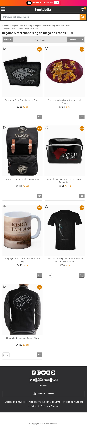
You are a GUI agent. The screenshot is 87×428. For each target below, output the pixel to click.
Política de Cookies (39, 406)
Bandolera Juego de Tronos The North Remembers (64, 180)
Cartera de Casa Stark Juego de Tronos (22, 100)
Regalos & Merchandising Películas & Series (52, 25)
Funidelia (6, 25)
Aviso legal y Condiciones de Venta (44, 401)
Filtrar (6, 39)
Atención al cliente (43, 393)
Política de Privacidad (73, 401)
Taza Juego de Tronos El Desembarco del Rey (22, 260)
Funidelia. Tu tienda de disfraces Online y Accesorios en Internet (43, 9)
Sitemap (55, 406)
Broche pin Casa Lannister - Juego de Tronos (65, 101)
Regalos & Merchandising (22, 25)
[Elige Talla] (48, 275)
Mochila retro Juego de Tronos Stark (22, 179)
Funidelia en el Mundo (14, 401)
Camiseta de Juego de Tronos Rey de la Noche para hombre (65, 260)
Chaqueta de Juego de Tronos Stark (22, 338)
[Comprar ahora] (39, 117)
